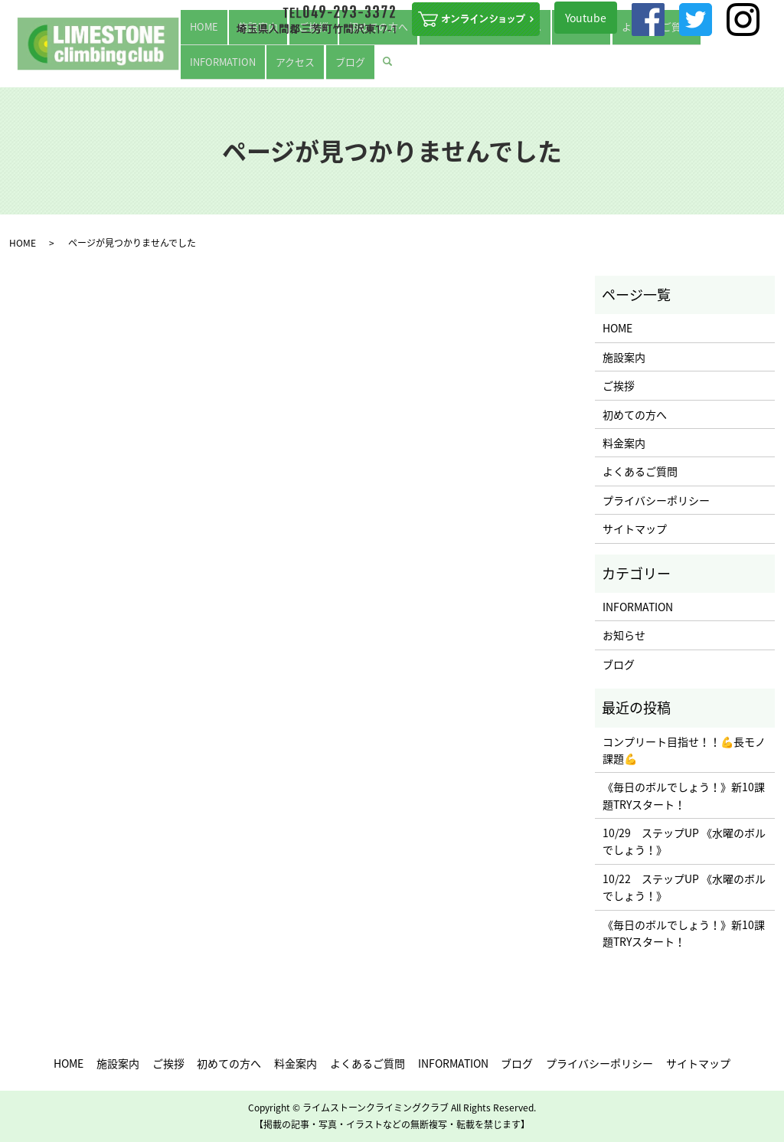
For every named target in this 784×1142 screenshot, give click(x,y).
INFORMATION (629, 67)
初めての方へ (334, 67)
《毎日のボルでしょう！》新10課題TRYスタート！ (684, 795)
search (765, 67)
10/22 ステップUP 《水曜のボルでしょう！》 (684, 887)
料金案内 (500, 67)
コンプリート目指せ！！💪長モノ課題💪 (684, 750)
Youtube (585, 17)
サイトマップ (635, 528)
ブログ (725, 67)
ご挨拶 (285, 67)
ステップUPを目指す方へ (421, 67)
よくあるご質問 (558, 67)
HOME (206, 67)
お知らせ (624, 635)
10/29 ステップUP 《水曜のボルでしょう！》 (684, 841)
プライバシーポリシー (656, 500)
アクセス (686, 67)
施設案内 (245, 67)
